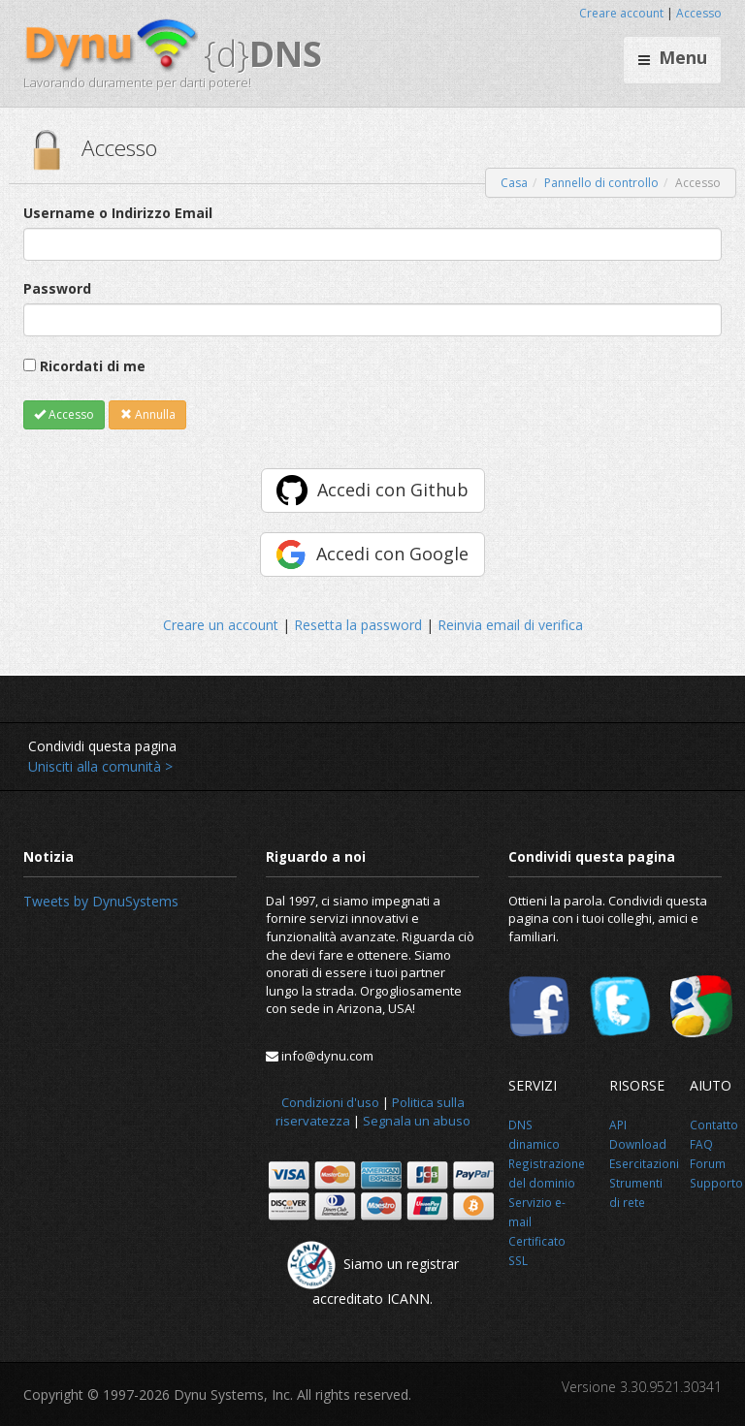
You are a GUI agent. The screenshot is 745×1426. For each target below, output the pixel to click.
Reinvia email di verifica (510, 625)
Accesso (699, 13)
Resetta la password (358, 625)
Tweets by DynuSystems (100, 901)
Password (57, 288)
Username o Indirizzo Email (117, 213)
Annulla (148, 414)
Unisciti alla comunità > (100, 766)
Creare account (621, 13)
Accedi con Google (392, 553)
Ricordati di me (93, 366)
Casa (514, 182)
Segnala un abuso (416, 1120)
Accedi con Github (393, 489)
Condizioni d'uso (330, 1102)
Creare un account (220, 625)
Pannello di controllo (601, 182)
